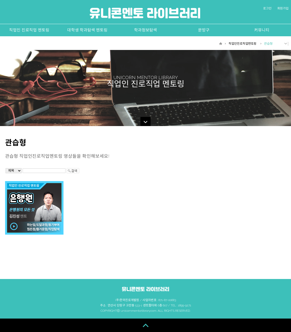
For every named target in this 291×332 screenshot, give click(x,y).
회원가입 (282, 8)
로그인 (267, 8)
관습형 (268, 43)
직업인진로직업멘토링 (242, 43)
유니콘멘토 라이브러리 (145, 13)
